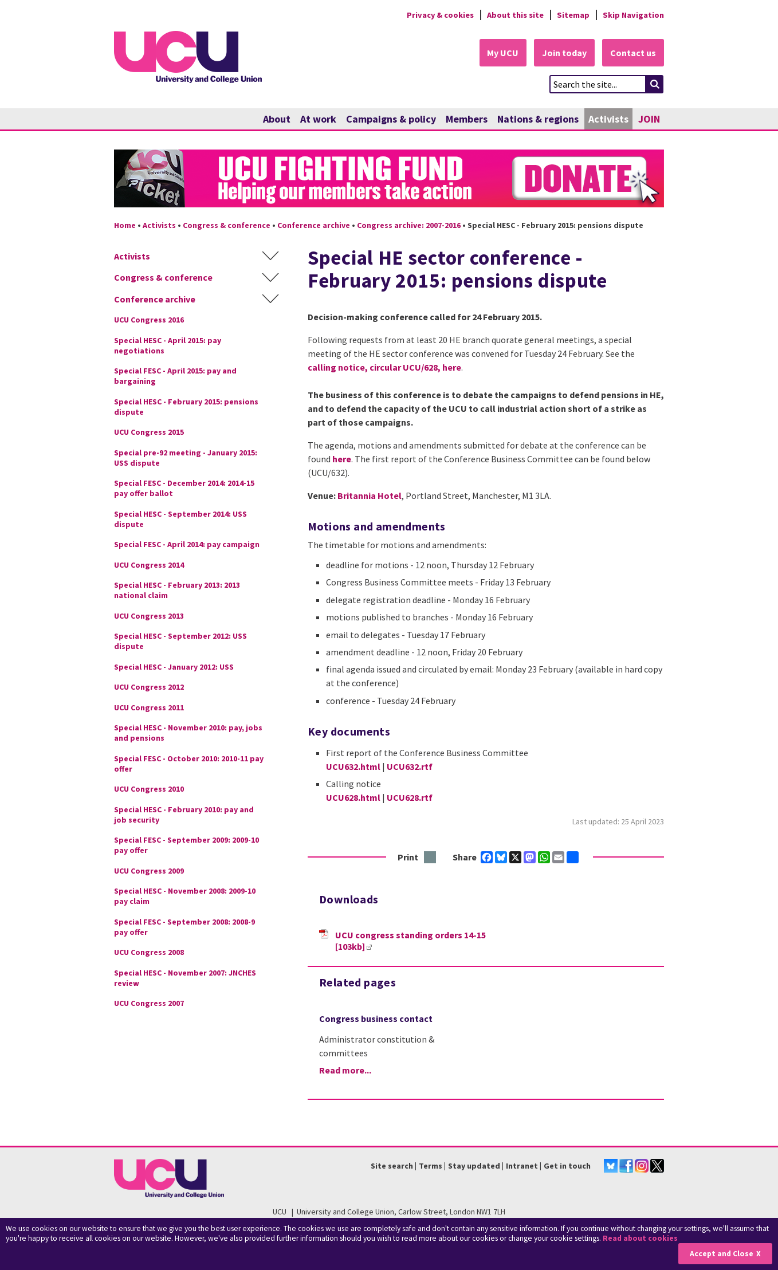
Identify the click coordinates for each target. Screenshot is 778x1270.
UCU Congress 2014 (149, 565)
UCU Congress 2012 (149, 687)
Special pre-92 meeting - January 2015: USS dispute (185, 457)
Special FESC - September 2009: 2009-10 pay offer (186, 845)
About (276, 118)
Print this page (430, 857)
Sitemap (573, 15)
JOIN (649, 118)
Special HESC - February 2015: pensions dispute (186, 406)
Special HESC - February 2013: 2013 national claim (177, 590)
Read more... (345, 1070)
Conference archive (313, 225)
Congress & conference (226, 225)
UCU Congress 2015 (149, 432)
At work (318, 118)
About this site (515, 15)
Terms (430, 1166)
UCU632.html (353, 766)
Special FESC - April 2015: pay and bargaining (175, 376)
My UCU (502, 52)
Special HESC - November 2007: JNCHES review (185, 978)
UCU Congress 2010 (149, 789)
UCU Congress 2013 (149, 616)
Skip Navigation (633, 15)
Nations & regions (538, 118)
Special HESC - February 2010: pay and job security (184, 814)
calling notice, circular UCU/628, (375, 367)
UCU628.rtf (410, 797)
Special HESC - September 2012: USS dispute (180, 641)
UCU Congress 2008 (149, 952)
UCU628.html (353, 797)
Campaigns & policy (391, 118)
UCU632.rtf (410, 766)
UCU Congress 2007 (149, 1003)
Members (467, 118)
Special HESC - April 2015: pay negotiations (167, 345)
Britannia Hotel (369, 495)
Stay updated (474, 1166)
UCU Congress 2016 (149, 320)
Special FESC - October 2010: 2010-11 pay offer (189, 763)
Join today (564, 52)
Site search (392, 1166)
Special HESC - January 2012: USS (174, 667)
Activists (608, 118)
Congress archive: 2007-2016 (409, 225)
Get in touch (567, 1166)
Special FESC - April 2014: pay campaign (187, 545)
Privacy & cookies (440, 15)
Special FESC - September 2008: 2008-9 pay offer (184, 927)
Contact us (633, 52)
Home (125, 225)
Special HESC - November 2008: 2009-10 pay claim (185, 896)
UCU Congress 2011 (149, 707)
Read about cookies (640, 1238)
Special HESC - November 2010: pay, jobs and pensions (188, 733)
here (451, 367)
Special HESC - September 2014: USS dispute (180, 519)
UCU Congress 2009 (149, 871)
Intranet (522, 1166)
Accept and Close (721, 1254)
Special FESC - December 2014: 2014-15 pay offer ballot (184, 488)
